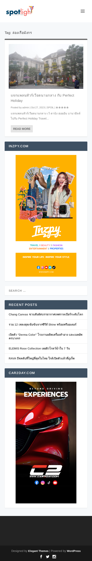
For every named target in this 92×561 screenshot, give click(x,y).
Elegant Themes (38, 550)
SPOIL (50, 107)
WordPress (74, 550)
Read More (21, 128)
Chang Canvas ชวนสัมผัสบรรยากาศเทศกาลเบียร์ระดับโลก (46, 314)
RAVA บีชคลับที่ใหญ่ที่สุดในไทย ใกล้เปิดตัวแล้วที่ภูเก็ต (42, 358)
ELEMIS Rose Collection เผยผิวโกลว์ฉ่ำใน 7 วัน (39, 348)
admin (25, 107)
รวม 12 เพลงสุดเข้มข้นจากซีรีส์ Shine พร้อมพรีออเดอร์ (42, 324)
